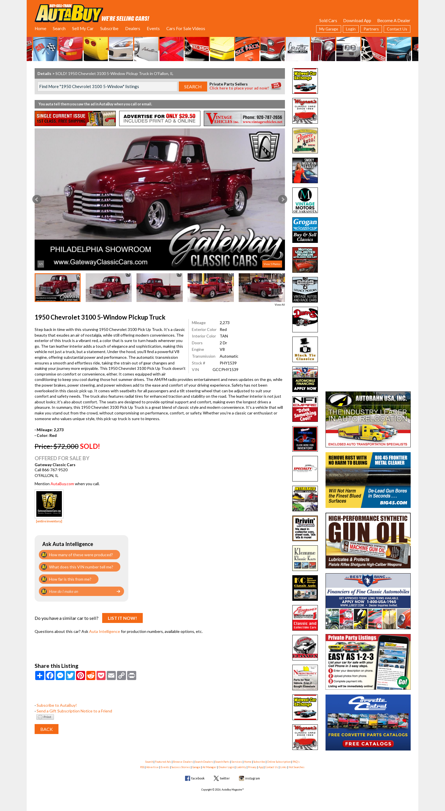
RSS (142, 767)
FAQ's (296, 761)
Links (283, 767)
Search (59, 28)
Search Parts (222, 761)
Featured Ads (163, 761)
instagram (252, 778)
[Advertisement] (368, 103)
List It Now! (122, 618)
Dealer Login (226, 767)
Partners (371, 28)
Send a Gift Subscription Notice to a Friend (74, 710)
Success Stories (180, 767)
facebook (198, 778)
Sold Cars (328, 20)
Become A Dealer (393, 20)
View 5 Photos (272, 264)
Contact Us (397, 28)
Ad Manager (209, 767)
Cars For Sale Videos (185, 28)
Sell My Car (83, 28)
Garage (196, 767)
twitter (225, 778)
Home (40, 28)
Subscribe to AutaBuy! (57, 705)
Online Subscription (279, 761)
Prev (36, 199)
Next (282, 199)
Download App (357, 20)
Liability (241, 767)
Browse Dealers (183, 761)
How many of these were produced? (81, 554)
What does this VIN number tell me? (81, 566)
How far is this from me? (70, 579)
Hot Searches (297, 767)
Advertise (152, 767)
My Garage (328, 28)
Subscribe (109, 28)
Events (153, 28)
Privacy (252, 767)
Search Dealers (204, 761)
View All (280, 304)
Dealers (132, 28)
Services (237, 761)
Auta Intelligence (104, 631)
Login (351, 28)
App (261, 767)
